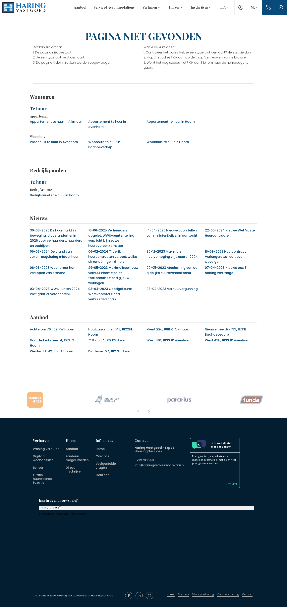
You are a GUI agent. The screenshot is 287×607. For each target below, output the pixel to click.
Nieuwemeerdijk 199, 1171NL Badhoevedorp (225, 332)
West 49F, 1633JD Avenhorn (168, 340)
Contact (247, 594)
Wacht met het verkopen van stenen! (52, 270)
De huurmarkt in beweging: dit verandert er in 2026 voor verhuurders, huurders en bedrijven (56, 238)
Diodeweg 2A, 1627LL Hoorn (109, 351)
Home (171, 594)
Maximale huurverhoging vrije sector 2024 (172, 254)
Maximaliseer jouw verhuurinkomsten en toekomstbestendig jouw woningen (113, 275)
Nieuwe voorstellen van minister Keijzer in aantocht (171, 233)
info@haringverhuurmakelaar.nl (160, 465)
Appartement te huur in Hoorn (170, 121)
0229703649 (144, 460)
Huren (176, 7)
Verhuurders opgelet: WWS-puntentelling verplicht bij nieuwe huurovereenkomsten (111, 238)
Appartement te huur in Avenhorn (107, 124)
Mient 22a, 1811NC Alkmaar (167, 329)
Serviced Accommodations (113, 7)
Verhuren (151, 7)
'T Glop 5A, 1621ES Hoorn (107, 340)
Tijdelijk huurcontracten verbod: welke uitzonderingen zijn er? (112, 256)
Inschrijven (201, 7)
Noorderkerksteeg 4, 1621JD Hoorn (52, 343)
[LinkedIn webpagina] (139, 595)
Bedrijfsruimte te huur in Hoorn (54, 195)
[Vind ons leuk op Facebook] (128, 595)
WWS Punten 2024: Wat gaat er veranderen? (55, 291)
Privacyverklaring (203, 594)
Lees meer (232, 484)
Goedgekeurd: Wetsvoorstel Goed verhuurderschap (110, 294)
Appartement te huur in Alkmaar (56, 121)
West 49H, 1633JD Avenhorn (227, 340)
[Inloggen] (240, 7)
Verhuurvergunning (172, 289)
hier (204, 62)
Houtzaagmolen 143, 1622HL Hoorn (110, 332)
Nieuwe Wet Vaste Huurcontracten (230, 233)
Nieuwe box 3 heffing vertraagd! (226, 270)
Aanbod (80, 7)
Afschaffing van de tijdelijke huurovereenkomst (171, 270)
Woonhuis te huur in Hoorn (167, 142)
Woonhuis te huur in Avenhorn (54, 142)
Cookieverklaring (228, 594)
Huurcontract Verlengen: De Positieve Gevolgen (225, 256)
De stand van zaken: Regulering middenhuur (54, 254)
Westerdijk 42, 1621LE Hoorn (51, 351)
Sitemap (183, 594)
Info (225, 7)
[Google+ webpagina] (149, 595)
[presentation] (139, 412)
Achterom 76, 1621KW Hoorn (52, 329)
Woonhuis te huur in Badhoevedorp (104, 144)
